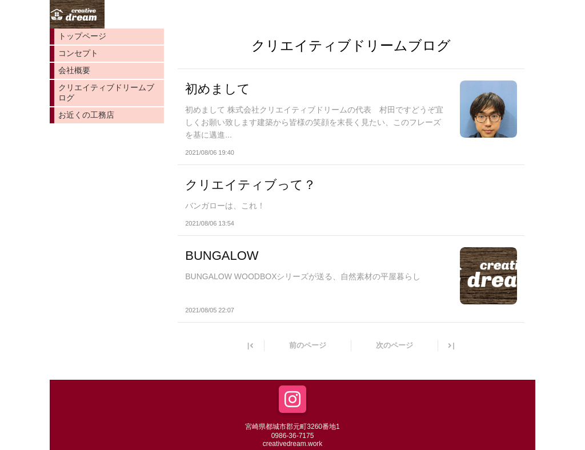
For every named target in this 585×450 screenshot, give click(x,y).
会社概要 (74, 70)
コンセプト (78, 53)
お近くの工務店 (86, 114)
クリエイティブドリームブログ (106, 92)
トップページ (82, 36)
